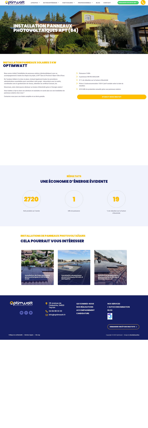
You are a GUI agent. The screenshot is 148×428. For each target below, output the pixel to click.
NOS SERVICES (113, 303)
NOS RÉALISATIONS (84, 306)
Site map (37, 334)
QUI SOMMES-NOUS (85, 303)
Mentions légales (28, 334)
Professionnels (85, 2)
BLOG (109, 310)
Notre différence (51, 2)
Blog (98, 3)
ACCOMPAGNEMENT (85, 310)
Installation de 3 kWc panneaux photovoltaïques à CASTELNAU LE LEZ (37, 276)
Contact (107, 3)
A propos (35, 2)
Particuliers (68, 2)
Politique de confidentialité (16, 334)
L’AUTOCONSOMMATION (118, 306)
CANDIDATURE (82, 313)
